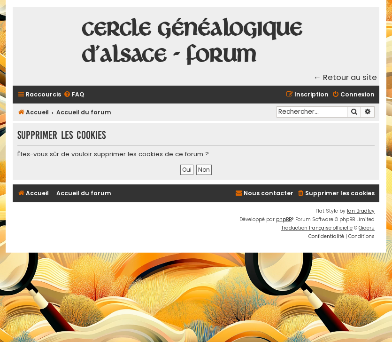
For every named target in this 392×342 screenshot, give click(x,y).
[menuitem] (73, 94)
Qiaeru (367, 227)
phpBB (284, 219)
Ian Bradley (361, 211)
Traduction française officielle (317, 227)
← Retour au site (345, 77)
